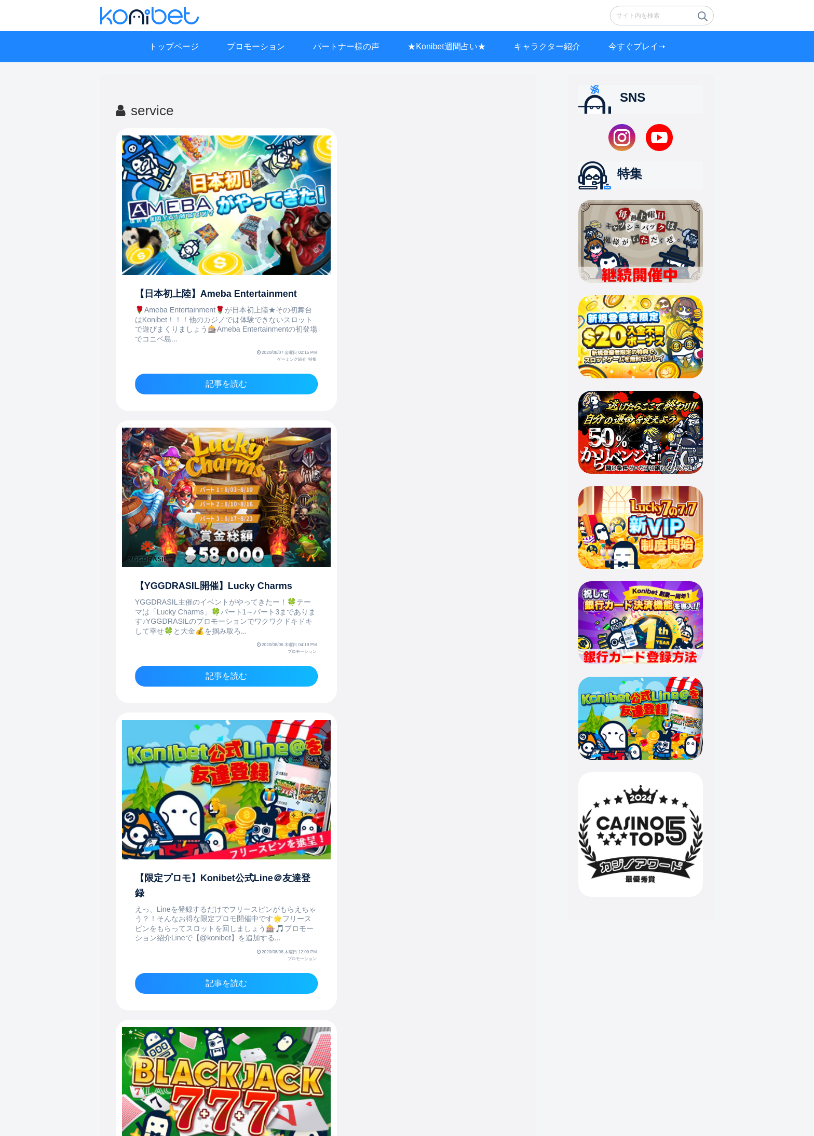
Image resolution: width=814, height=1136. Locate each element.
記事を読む (216, 370)
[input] (662, 15)
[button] (701, 19)
